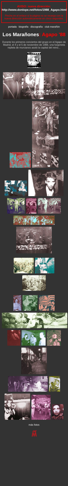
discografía (36, 26)
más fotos (34, 424)
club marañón (52, 26)
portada (12, 26)
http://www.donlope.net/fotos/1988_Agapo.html (34, 9)
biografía (23, 26)
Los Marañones (20, 34)
